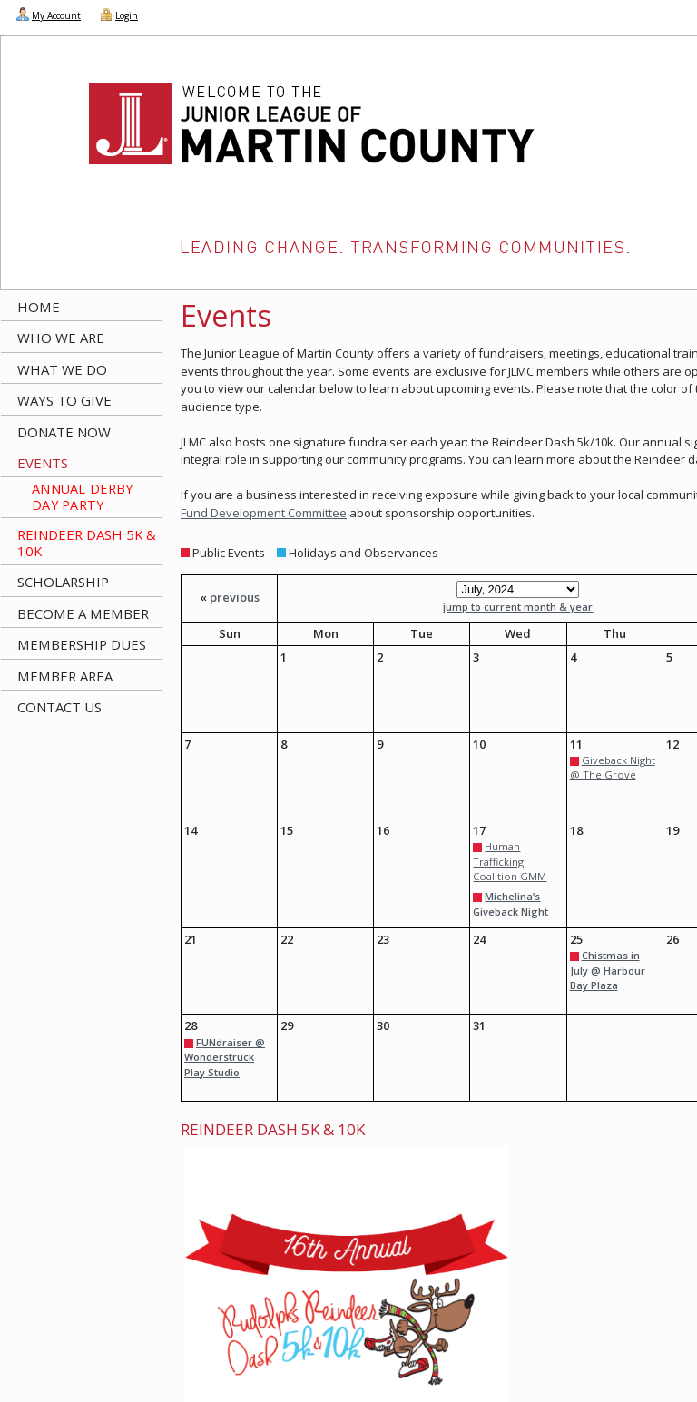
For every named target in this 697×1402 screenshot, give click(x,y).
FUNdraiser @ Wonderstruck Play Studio (224, 1057)
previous (235, 597)
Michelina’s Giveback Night (510, 903)
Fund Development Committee (264, 513)
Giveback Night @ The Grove (612, 767)
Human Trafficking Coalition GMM (509, 861)
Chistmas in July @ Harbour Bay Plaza (607, 970)
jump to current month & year (518, 606)
